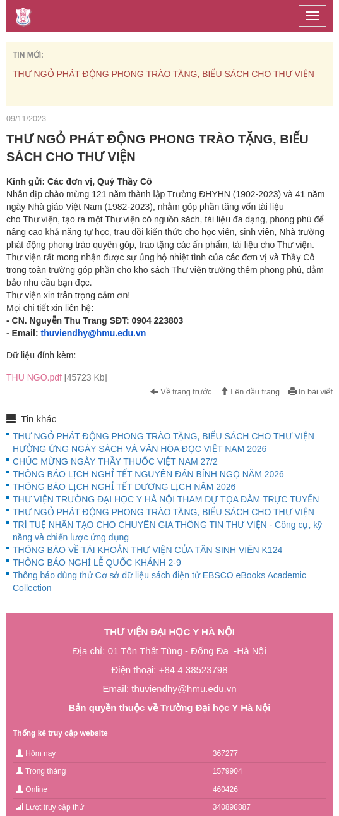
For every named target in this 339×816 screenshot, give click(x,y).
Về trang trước (181, 391)
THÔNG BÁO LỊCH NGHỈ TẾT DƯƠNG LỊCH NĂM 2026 (124, 487)
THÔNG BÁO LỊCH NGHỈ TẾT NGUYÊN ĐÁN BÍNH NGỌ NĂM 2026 (148, 474)
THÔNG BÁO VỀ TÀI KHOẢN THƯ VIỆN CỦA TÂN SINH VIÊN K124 (147, 550)
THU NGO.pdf (56, 377)
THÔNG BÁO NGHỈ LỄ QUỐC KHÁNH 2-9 (97, 562)
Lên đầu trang (250, 391)
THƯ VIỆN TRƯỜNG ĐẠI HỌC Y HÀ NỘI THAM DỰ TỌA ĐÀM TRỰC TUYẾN (166, 499)
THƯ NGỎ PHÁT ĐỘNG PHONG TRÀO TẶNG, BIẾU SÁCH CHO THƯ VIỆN (163, 74)
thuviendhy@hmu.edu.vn (93, 333)
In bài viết (310, 391)
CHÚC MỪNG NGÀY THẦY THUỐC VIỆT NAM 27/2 (115, 461)
